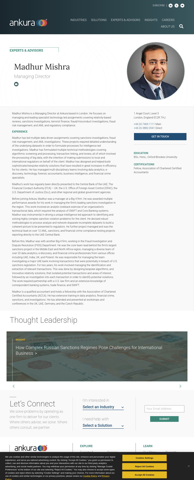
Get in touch (160, 136)
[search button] (181, 26)
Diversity (171, 452)
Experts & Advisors (87, 454)
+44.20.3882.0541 (144, 128)
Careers (112, 452)
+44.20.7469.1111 (144, 124)
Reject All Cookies (144, 471)
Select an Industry (103, 406)
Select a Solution (103, 425)
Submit (164, 419)
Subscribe (159, 5)
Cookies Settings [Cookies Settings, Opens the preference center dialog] (144, 462)
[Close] (188, 470)
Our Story (149, 452)
